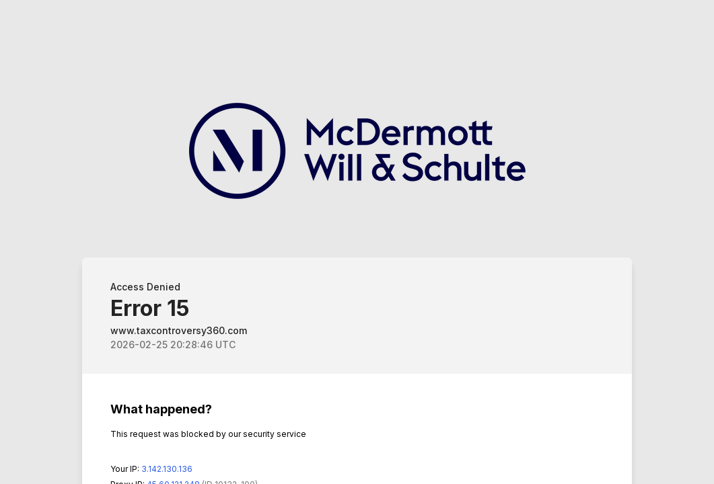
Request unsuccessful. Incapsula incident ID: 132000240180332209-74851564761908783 (357, 242)
